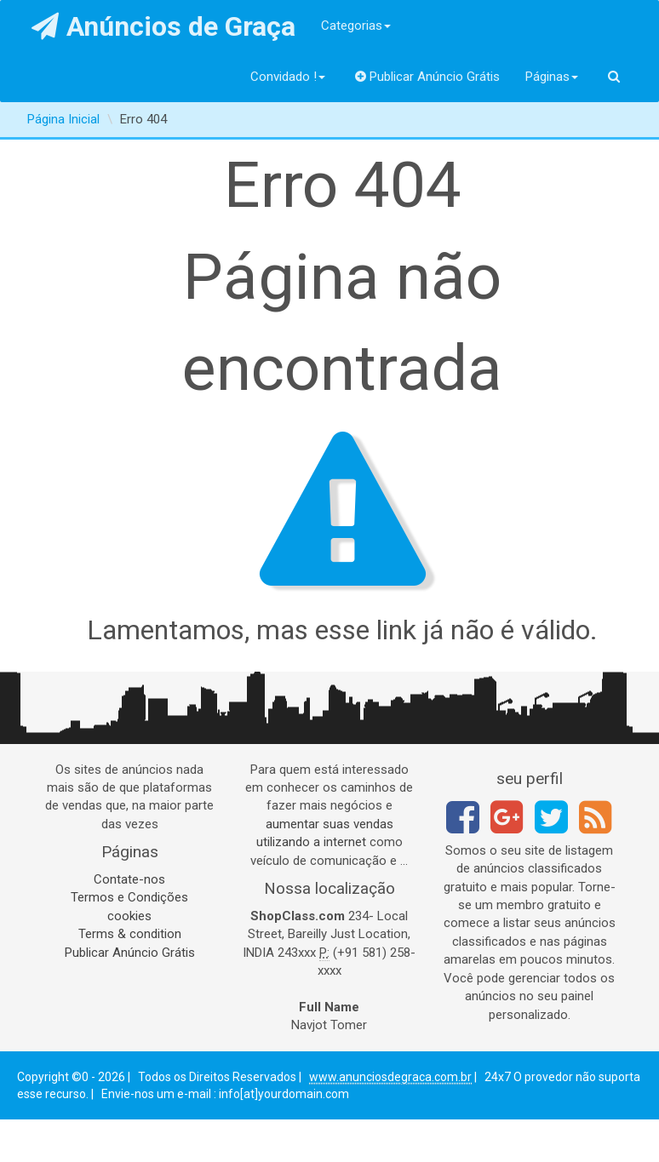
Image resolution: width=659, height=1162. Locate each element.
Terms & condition (129, 934)
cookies (129, 916)
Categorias (356, 25)
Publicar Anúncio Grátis (428, 76)
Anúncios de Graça (164, 26)
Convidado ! (287, 76)
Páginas (551, 76)
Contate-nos (129, 879)
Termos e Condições (129, 897)
